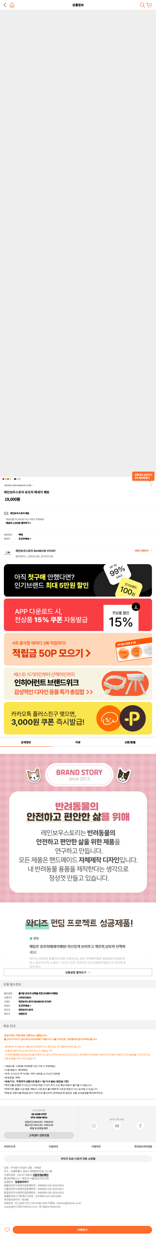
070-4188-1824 (39, 1117)
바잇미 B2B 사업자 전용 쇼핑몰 (78, 1159)
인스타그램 (94, 1126)
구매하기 (82, 1230)
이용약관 (95, 1146)
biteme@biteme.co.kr (69, 1203)
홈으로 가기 (12, 5)
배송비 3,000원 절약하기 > (18, 522)
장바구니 (149, 5)
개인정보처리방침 (143, 1146)
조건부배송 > (25, 538)
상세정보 (26, 742)
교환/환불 (130, 742)
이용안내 (53, 1146)
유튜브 (117, 1126)
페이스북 (140, 1126)
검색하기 (142, 5)
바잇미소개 (9, 1146)
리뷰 (77, 742)
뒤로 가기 (5, 5)
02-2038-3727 (39, 1114)
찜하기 (7, 1230)
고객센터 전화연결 (39, 1135)
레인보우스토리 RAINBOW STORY (17, 485)
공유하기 (150, 485)
